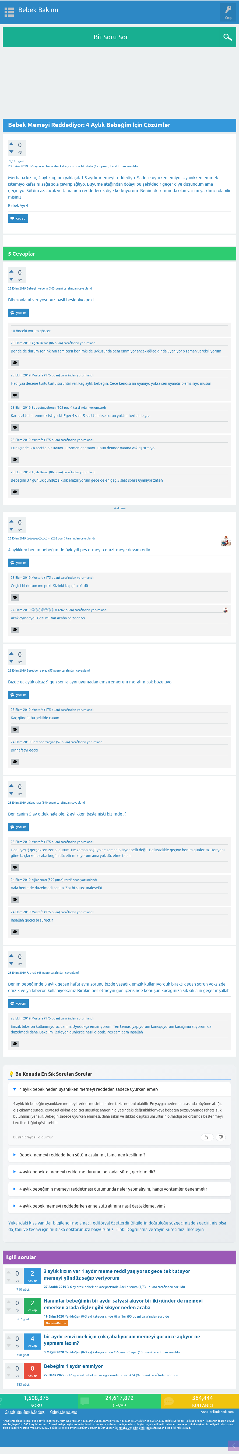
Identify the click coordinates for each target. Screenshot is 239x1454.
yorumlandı (88, 343)
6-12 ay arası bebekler (81, 1375)
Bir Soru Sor (111, 37)
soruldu (132, 166)
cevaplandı (85, 288)
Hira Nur (120, 1316)
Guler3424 (127, 1375)
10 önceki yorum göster (31, 331)
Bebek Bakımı (38, 9)
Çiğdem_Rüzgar (125, 1352)
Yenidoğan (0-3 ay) (78, 1316)
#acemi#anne (56, 1323)
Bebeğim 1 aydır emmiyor (73, 1366)
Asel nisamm (129, 1287)
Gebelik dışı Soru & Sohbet (24, 1412)
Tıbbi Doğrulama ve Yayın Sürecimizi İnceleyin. (160, 1229)
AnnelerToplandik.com (217, 1412)
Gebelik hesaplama (63, 1412)
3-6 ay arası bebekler (44, 166)
